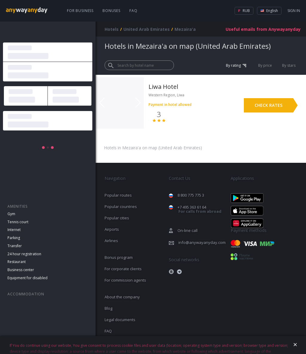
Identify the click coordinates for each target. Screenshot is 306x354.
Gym (11, 213)
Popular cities (117, 218)
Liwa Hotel (163, 87)
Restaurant (16, 261)
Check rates (268, 105)
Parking (13, 237)
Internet (14, 229)
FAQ (133, 10)
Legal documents (120, 319)
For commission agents (125, 280)
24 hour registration (24, 253)
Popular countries (121, 206)
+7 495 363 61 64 (199, 209)
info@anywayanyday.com (202, 242)
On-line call (188, 230)
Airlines (111, 240)
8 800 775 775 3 (191, 195)
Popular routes (118, 195)
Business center (20, 269)
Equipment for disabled (27, 277)
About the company (122, 297)
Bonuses (111, 10)
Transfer (14, 245)
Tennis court (17, 221)
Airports (112, 229)
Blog (108, 308)
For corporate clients (123, 268)
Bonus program (119, 257)
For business (80, 10)
